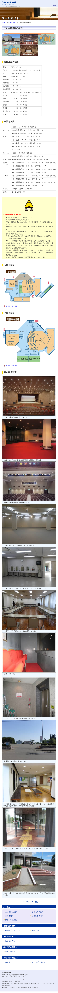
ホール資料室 (10, 953)
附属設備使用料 (37, 916)
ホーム (4, 22)
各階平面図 (36, 931)
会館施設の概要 (11, 912)
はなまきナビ (10, 942)
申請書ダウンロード (12, 931)
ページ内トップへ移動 (30, 902)
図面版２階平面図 (11, 366)
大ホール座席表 (11, 920)
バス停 (7, 964)
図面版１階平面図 (11, 306)
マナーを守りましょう (39, 964)
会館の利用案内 (37, 912)
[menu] (54, 4)
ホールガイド (12, 22)
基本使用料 (9, 916)
